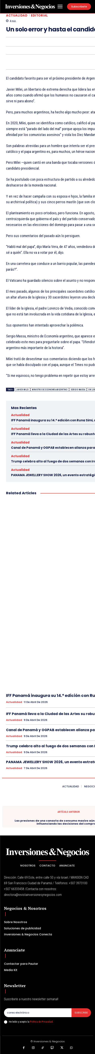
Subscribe (81, 1012)
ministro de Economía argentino (49, 390)
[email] (38, 1012)
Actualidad (16, 15)
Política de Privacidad (41, 1021)
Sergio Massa (78, 390)
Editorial (39, 15)
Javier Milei (22, 390)
